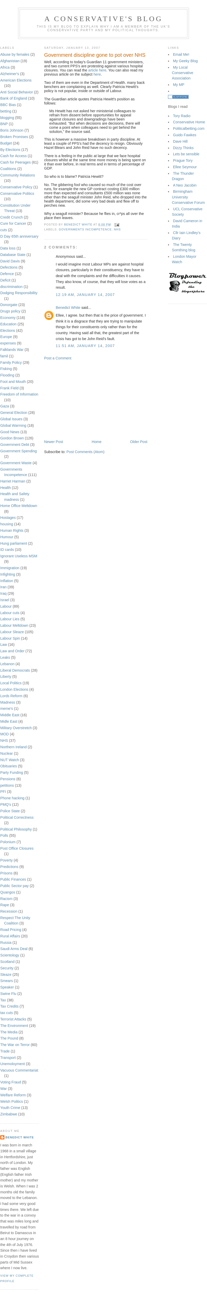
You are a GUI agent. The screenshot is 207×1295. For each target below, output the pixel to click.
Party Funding (11, 772)
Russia (5, 942)
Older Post (138, 442)
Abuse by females (14, 54)
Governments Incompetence (85, 229)
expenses (8, 343)
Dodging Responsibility (18, 293)
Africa (5, 67)
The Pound (9, 1038)
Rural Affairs (10, 936)
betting (5, 111)
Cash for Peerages (15, 162)
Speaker (7, 987)
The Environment (14, 1026)
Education (8, 324)
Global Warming (13, 425)
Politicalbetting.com (188, 128)
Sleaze (5, 974)
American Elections (15, 80)
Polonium (7, 842)
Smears (6, 981)
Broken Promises (14, 137)
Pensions (7, 779)
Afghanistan (10, 61)
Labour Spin (10, 638)
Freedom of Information (19, 394)
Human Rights (11, 530)
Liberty (5, 676)
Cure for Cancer (13, 223)
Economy (7, 318)
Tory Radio (181, 116)
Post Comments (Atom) (86, 452)
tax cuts (6, 1013)
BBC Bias (8, 105)
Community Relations (17, 175)
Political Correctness (17, 817)
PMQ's (5, 804)
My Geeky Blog (185, 61)
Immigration (9, 568)
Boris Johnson (11, 130)
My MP (178, 85)
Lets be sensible (186, 154)
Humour (6, 537)
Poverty (6, 860)
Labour (6, 606)
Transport (8, 1058)
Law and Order (12, 651)
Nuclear (6, 753)
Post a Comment (57, 358)
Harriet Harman (12, 481)
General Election (13, 413)
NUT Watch (9, 760)
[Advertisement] (95, 400)
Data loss (7, 248)
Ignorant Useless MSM (18, 556)
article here (97, 70)
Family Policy (11, 362)
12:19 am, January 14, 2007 (85, 295)
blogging (7, 118)
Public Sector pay (14, 886)
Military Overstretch (16, 728)
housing (6, 524)
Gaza (4, 406)
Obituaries (8, 766)
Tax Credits (9, 1006)
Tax (3, 1000)
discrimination (11, 287)
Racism (6, 899)
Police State (10, 811)
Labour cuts (9, 613)
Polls (4, 835)
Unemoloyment (12, 1064)
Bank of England (13, 98)
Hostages (8, 518)
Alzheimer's (9, 74)
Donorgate (8, 305)
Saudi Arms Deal (13, 949)
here (97, 74)
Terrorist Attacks (13, 1019)
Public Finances (13, 879)
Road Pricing (10, 930)
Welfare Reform (13, 1095)
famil (4, 356)
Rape (4, 905)
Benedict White (19, 1137)
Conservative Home (189, 122)
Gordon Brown (12, 438)
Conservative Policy (16, 187)
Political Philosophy (16, 829)
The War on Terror (15, 1045)
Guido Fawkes (184, 135)
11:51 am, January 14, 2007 (85, 346)
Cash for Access (13, 156)
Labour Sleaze (12, 632)
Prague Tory (183, 160)
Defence (7, 274)
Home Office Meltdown (18, 506)
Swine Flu (8, 994)
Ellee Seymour (185, 167)
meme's (6, 708)
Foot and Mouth (13, 382)
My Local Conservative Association (182, 73)
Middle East (9, 715)
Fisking (6, 369)
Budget (6, 143)
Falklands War (11, 350)
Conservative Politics (17, 193)
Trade (5, 1051)
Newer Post (53, 442)
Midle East (8, 721)
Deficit (5, 280)
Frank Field (9, 388)
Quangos (7, 892)
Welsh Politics (11, 1101)
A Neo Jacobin (184, 185)
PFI (3, 792)
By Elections (10, 150)
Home (96, 442)
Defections (9, 267)
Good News (9, 432)
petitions (7, 785)
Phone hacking (12, 798)
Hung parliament (13, 543)
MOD (4, 734)
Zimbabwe (8, 1114)
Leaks (5, 657)
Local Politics (11, 683)
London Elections (14, 689)
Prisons (6, 873)
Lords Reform (11, 696)
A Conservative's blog (103, 19)
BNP (4, 124)
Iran (3, 587)
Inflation (6, 581)
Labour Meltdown (14, 625)
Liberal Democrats (15, 670)
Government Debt (14, 445)
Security (6, 968)
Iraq (3, 593)
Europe (6, 337)
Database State (13, 255)
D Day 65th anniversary (19, 236)
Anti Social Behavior (16, 92)
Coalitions (8, 169)
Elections (7, 330)
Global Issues (11, 419)
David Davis (10, 261)
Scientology (9, 955)
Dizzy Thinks (183, 148)
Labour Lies (9, 619)
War (3, 1089)
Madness (7, 702)
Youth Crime (10, 1108)
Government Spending (18, 451)
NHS (4, 740)
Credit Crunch (11, 217)
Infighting (7, 574)
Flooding (7, 375)
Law (3, 644)
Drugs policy (10, 311)
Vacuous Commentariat (19, 1070)
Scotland (7, 962)
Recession (8, 911)
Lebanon (7, 664)
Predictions (9, 867)
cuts (3, 230)
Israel (4, 600)
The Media (9, 1032)
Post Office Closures (17, 848)
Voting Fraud (10, 1082)
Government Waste (15, 463)
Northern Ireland (13, 747)
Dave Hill (180, 141)
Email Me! (181, 54)
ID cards (7, 550)
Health (5, 488)
